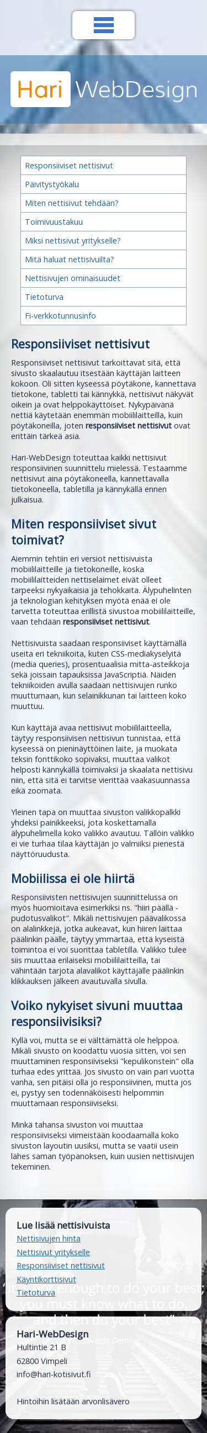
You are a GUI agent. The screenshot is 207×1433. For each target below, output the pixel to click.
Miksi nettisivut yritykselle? (73, 240)
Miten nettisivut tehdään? (72, 203)
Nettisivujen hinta (49, 1238)
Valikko (103, 25)
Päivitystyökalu (52, 184)
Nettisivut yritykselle (53, 1252)
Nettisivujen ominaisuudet (72, 278)
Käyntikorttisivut (46, 1279)
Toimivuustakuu (54, 221)
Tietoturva (44, 297)
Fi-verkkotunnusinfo (60, 315)
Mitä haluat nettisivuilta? (69, 259)
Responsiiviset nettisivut (69, 165)
